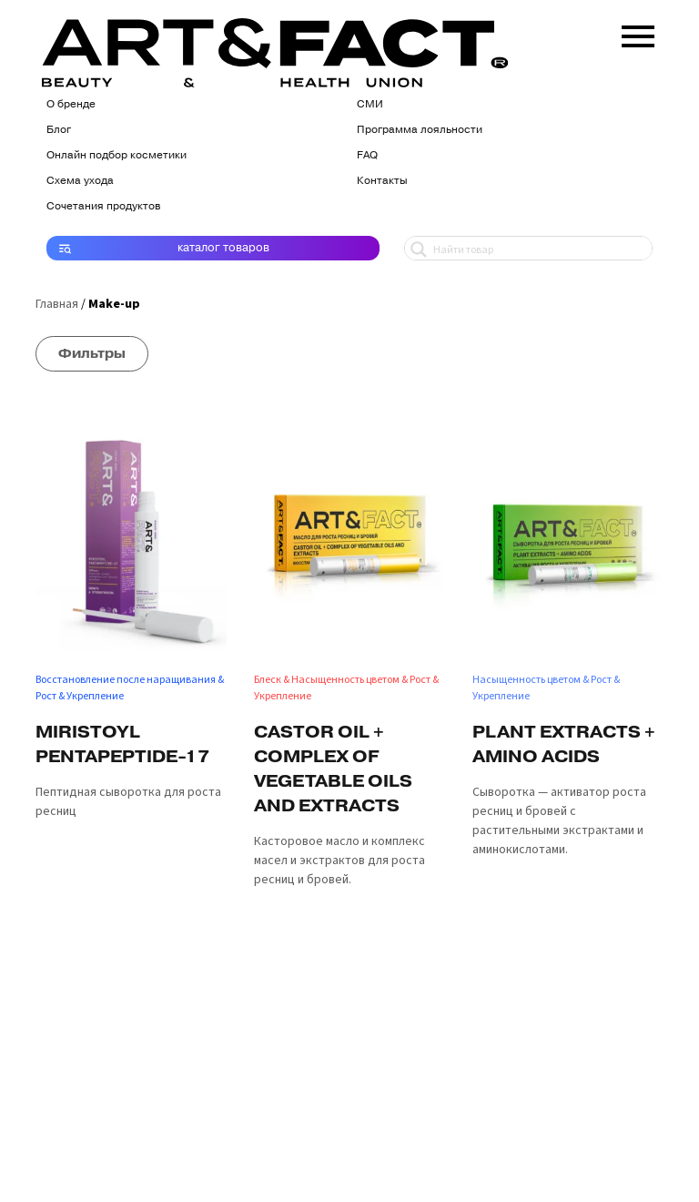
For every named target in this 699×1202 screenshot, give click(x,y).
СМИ (370, 104)
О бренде (71, 104)
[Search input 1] (538, 248)
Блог (58, 129)
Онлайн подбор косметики (116, 155)
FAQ (367, 155)
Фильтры (92, 353)
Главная (56, 304)
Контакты (382, 180)
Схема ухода (80, 180)
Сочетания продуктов (103, 206)
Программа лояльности (419, 129)
